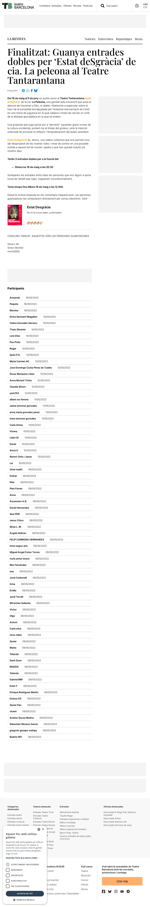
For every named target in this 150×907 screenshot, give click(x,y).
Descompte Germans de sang (117, 825)
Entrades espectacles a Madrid (74, 819)
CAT (145, 4)
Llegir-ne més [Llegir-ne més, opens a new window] (11, 853)
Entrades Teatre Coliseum (40, 817)
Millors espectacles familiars (73, 829)
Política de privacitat (47, 880)
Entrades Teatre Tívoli (43, 812)
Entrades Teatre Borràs (44, 821)
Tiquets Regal (66, 815)
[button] (25, 858)
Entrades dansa (14, 818)
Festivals (88, 5)
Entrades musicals (15, 821)
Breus (139, 39)
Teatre (84, 870)
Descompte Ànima (112, 818)
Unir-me (122, 881)
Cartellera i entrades (50, 5)
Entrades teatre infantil (17, 825)
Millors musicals (67, 826)
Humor (84, 880)
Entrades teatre (14, 815)
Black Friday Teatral (69, 832)
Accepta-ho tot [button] (25, 893)
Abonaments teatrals (69, 812)
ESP (145, 7)
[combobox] (117, 6)
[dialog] (25, 865)
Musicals (86, 875)
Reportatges (124, 39)
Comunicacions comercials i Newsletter (57, 893)
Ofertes (67, 5)
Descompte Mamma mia (115, 821)
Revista (77, 5)
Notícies (90, 39)
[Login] (137, 6)
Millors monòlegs (68, 822)
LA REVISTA (16, 39)
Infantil (84, 884)
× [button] (43, 829)
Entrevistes (105, 39)
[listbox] (38, 829)
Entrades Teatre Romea (44, 825)
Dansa (84, 889)
